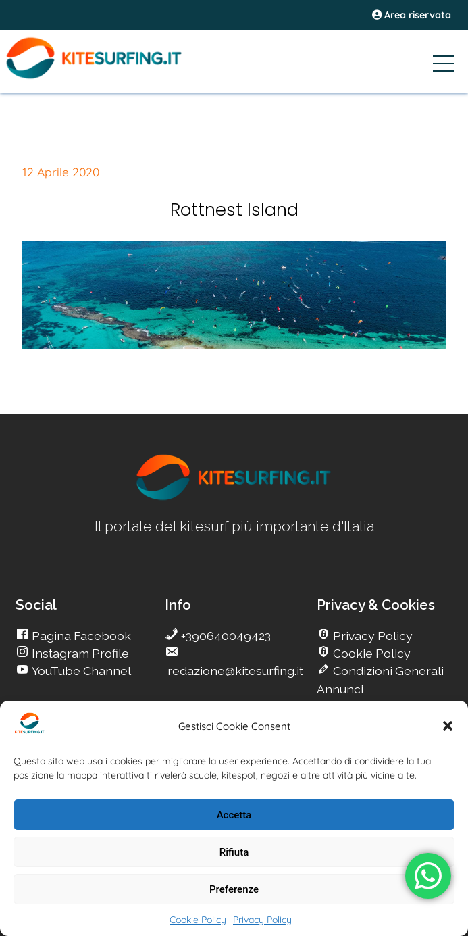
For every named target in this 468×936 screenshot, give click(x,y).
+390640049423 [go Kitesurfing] (224, 636)
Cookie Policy (198, 920)
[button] (447, 726)
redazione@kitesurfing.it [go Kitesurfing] (234, 671)
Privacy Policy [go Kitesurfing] (371, 636)
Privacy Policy (262, 920)
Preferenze (234, 889)
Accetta (234, 815)
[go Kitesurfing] (234, 498)
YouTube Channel (80, 671)
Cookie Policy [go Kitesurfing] (370, 653)
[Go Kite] (115, 76)
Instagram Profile (79, 653)
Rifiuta (234, 852)
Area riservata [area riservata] (411, 15)
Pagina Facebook (80, 636)
